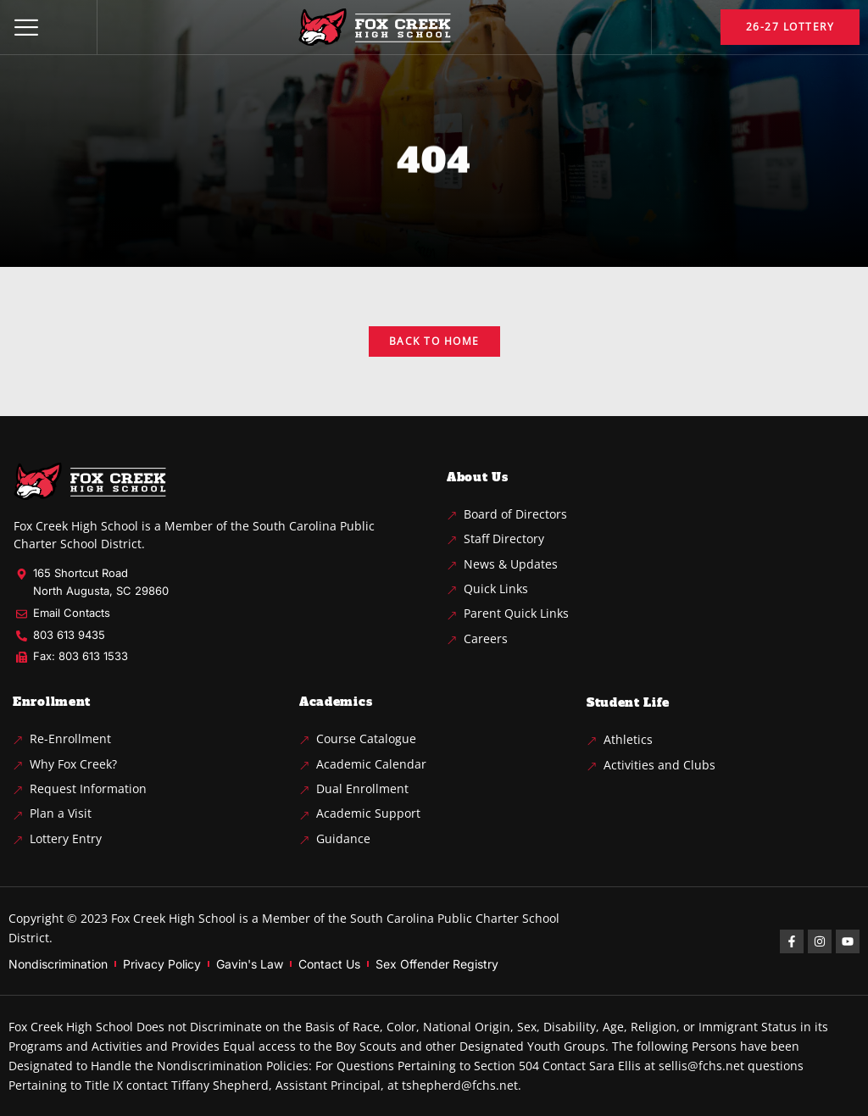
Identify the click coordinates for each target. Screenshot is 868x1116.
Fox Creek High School (173, 918)
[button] (26, 27)
